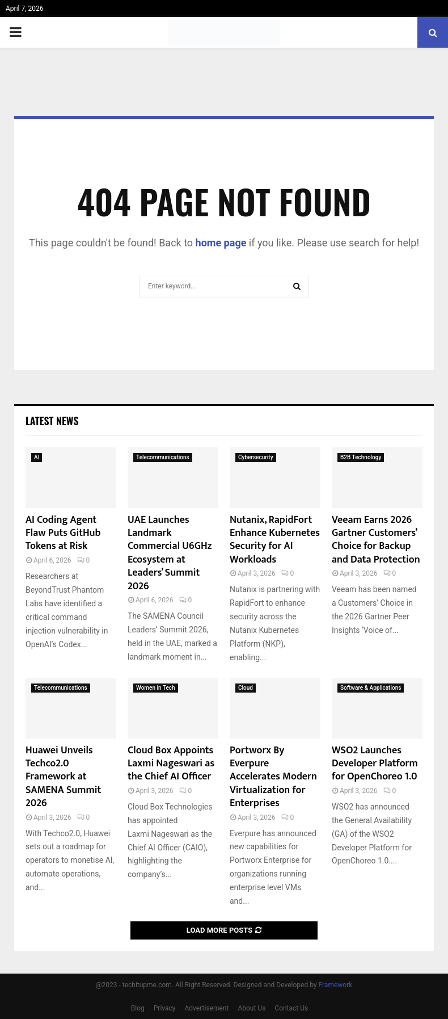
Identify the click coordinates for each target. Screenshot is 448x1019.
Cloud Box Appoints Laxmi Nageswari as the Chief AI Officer (171, 764)
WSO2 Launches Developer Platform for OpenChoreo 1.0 (375, 764)
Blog (138, 1008)
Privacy (165, 1008)
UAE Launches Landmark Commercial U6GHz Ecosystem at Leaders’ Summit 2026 (170, 553)
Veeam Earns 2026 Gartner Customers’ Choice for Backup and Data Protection (376, 539)
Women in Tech (155, 688)
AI (36, 457)
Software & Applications (370, 688)
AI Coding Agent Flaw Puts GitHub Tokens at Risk (63, 533)
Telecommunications (162, 457)
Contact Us (291, 1008)
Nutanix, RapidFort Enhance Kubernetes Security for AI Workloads (275, 539)
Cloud (245, 688)
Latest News (52, 420)
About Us (251, 1008)
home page (221, 243)
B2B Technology (360, 457)
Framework (336, 985)
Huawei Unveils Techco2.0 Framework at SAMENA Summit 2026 (63, 777)
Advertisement (207, 1008)
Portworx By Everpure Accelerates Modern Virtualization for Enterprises (273, 777)
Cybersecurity (255, 457)
